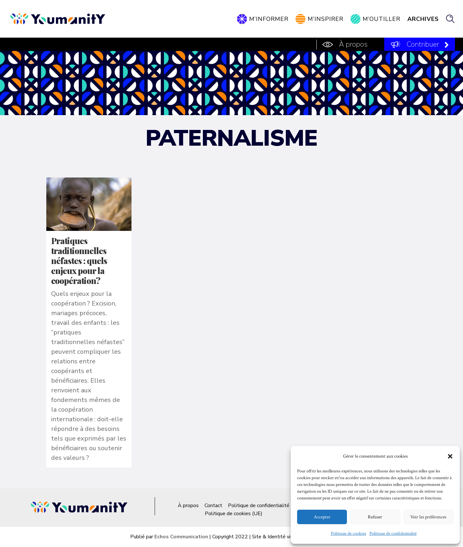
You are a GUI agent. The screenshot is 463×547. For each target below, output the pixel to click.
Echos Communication (181, 536)
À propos (353, 44)
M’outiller (381, 19)
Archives (423, 19)
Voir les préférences (428, 517)
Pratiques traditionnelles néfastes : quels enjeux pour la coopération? (79, 261)
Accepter (322, 517)
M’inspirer (325, 19)
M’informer (268, 19)
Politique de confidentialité (393, 533)
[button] (450, 456)
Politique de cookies (348, 533)
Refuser (375, 517)
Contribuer (423, 44)
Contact (213, 505)
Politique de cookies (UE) (233, 513)
